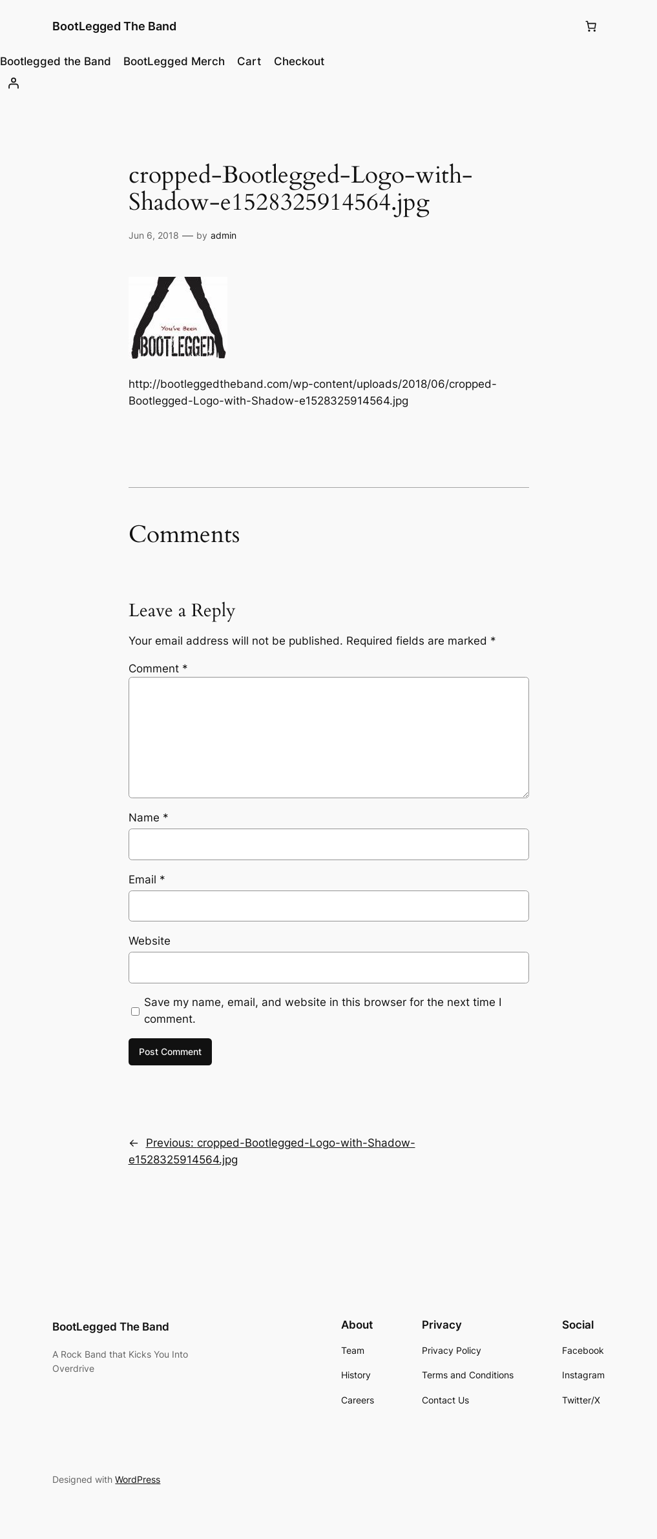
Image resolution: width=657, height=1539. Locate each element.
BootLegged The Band (114, 26)
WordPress (137, 1479)
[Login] (328, 83)
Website (150, 940)
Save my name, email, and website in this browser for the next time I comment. (322, 1010)
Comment (158, 668)
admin (223, 235)
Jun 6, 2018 (154, 235)
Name (149, 817)
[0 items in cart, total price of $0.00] (591, 26)
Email (147, 879)
